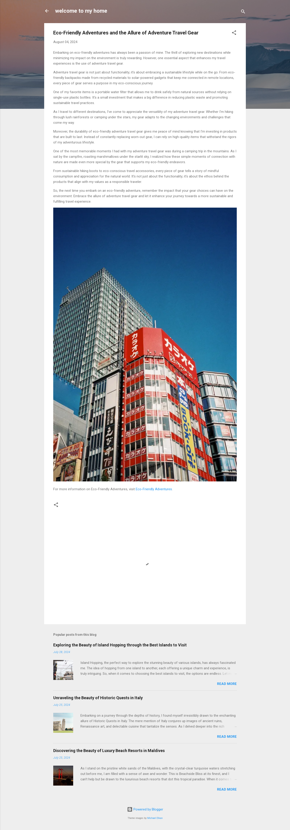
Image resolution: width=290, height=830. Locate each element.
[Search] (243, 12)
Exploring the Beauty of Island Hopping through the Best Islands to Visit (120, 645)
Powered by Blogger (145, 809)
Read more (227, 684)
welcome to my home (81, 11)
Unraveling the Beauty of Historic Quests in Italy (98, 697)
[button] (234, 33)
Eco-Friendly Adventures (154, 489)
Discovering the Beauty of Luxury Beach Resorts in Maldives (109, 750)
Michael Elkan (155, 818)
